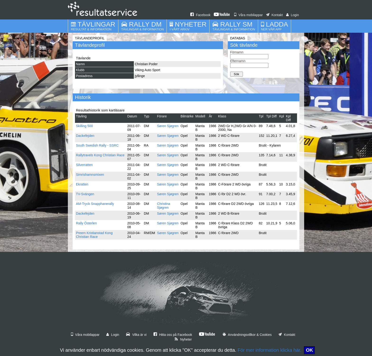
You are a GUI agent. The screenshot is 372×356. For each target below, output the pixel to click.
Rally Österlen (86, 223)
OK (309, 350)
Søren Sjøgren (168, 126)
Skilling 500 (84, 126)
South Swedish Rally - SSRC (97, 145)
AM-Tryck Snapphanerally (95, 204)
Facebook (200, 15)
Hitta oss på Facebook (172, 335)
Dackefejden (85, 136)
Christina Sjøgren (163, 205)
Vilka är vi (136, 335)
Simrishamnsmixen (90, 174)
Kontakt (274, 15)
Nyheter (183, 339)
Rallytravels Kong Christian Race (100, 155)
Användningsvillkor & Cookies (247, 335)
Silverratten (84, 165)
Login (292, 15)
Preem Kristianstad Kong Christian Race (94, 235)
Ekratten (82, 184)
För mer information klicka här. (269, 350)
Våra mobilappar (248, 15)
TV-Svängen (85, 194)
